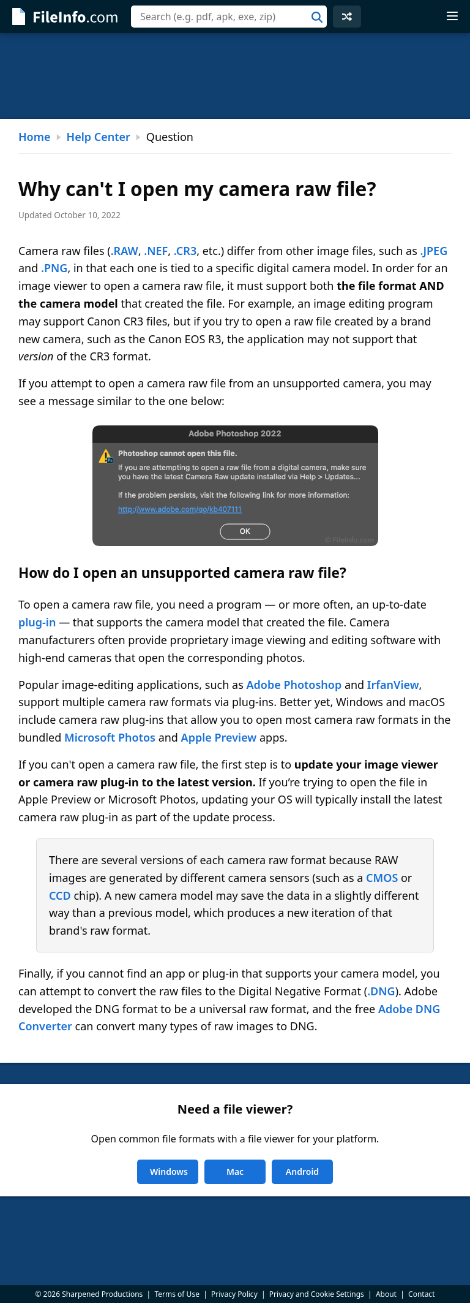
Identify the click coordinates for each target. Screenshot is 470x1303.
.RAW (124, 250)
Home (34, 136)
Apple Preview (219, 737)
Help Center (98, 136)
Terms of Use (176, 1294)
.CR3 (185, 250)
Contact (421, 1294)
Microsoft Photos (109, 737)
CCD (60, 895)
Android (302, 1171)
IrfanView (393, 684)
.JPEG (434, 250)
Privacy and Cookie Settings (316, 1294)
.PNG (54, 267)
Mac (235, 1171)
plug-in (37, 622)
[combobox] (229, 17)
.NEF (156, 250)
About (386, 1294)
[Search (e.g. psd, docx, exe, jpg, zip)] (229, 17)
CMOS (382, 877)
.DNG (381, 991)
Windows (169, 1171)
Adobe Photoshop (293, 684)
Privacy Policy (234, 1294)
